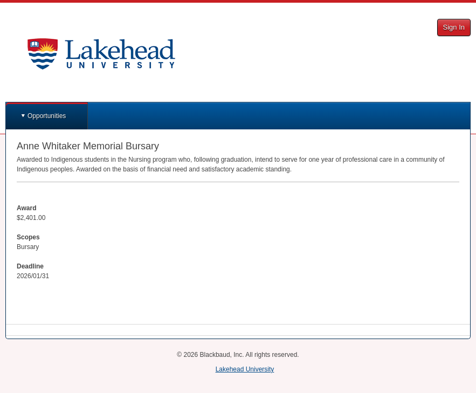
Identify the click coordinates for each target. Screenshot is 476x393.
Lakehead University (245, 369)
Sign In (454, 27)
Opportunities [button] (46, 116)
